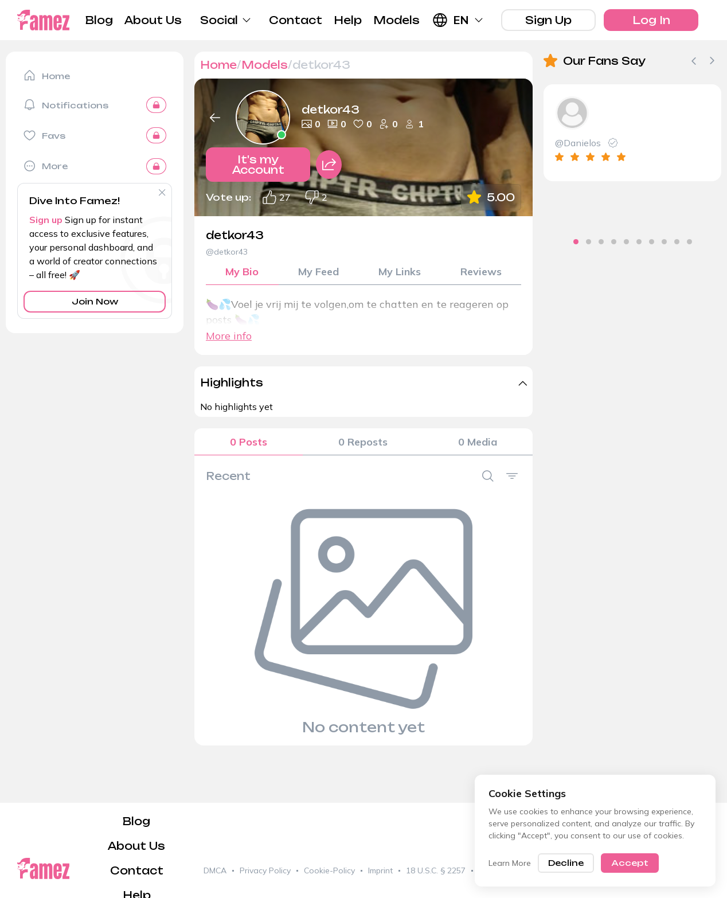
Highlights (231, 382)
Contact (295, 20)
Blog (99, 20)
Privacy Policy (265, 870)
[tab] (557, 241)
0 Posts (248, 441)
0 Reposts (363, 441)
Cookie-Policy (329, 870)
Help (348, 20)
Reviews (481, 271)
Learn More (509, 863)
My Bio (242, 271)
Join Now (95, 301)
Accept (629, 863)
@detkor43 (227, 252)
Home (218, 64)
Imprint (380, 870)
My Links (399, 271)
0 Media (477, 441)
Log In (651, 20)
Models (396, 20)
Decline (566, 863)
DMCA (215, 870)
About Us (153, 20)
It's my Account (258, 164)
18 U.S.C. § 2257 (436, 870)
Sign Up (548, 20)
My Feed (318, 271)
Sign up (45, 219)
